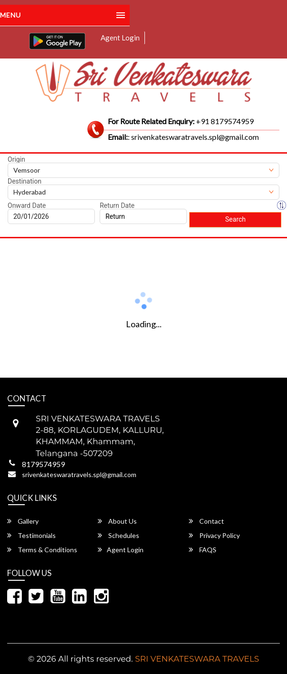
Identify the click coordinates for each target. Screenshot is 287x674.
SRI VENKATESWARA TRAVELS (197, 659)
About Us (117, 521)
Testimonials (31, 535)
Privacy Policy (214, 535)
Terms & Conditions (42, 550)
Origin (16, 159)
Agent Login (120, 37)
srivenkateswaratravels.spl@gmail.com (79, 474)
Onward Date (27, 205)
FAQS (202, 550)
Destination (24, 181)
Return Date (117, 205)
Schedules (118, 535)
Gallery (23, 521)
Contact (206, 521)
